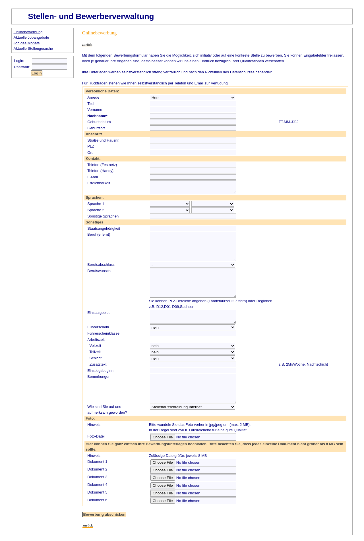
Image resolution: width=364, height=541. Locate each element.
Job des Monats (27, 43)
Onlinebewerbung (28, 32)
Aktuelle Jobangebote (31, 37)
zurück (87, 45)
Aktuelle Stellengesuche (33, 48)
